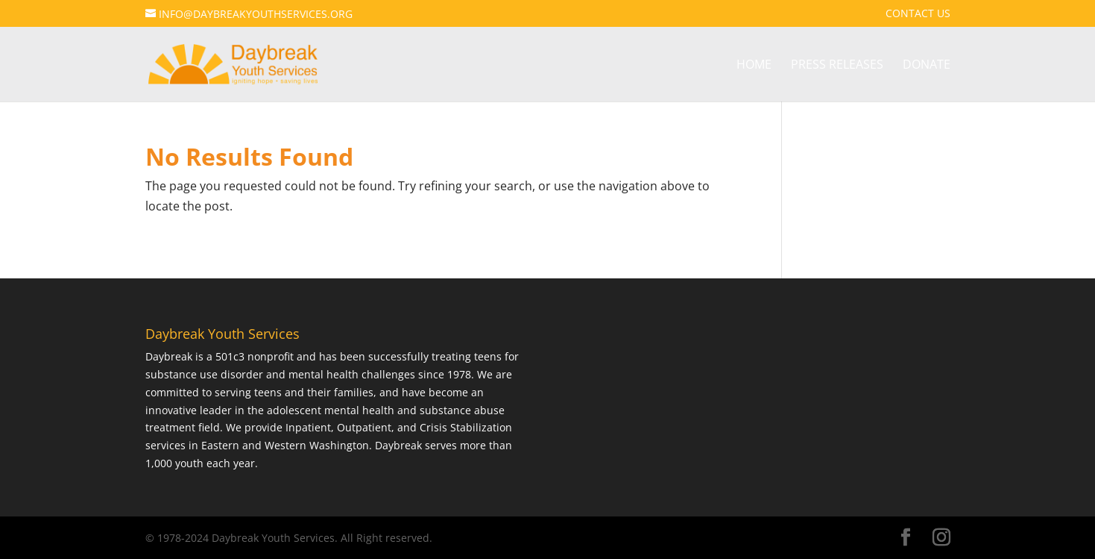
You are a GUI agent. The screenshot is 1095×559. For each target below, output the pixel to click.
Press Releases (837, 65)
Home (753, 65)
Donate (926, 65)
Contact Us (918, 14)
